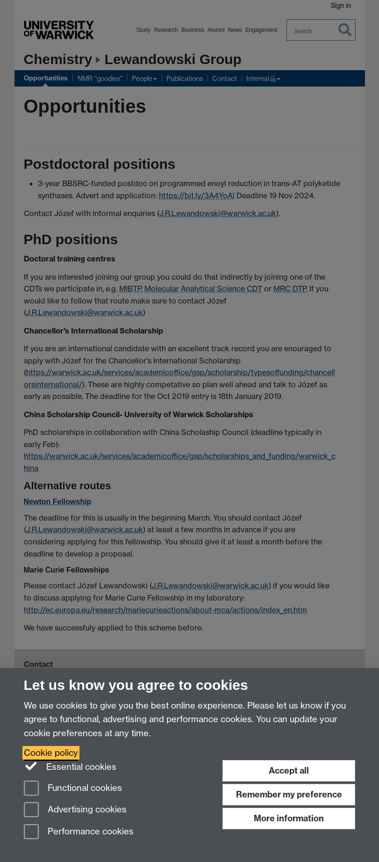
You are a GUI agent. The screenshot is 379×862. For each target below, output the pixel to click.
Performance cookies (79, 832)
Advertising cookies (75, 810)
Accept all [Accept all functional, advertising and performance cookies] (289, 770)
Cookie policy (51, 752)
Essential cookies (70, 766)
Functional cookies (73, 788)
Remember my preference (289, 794)
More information (289, 818)
